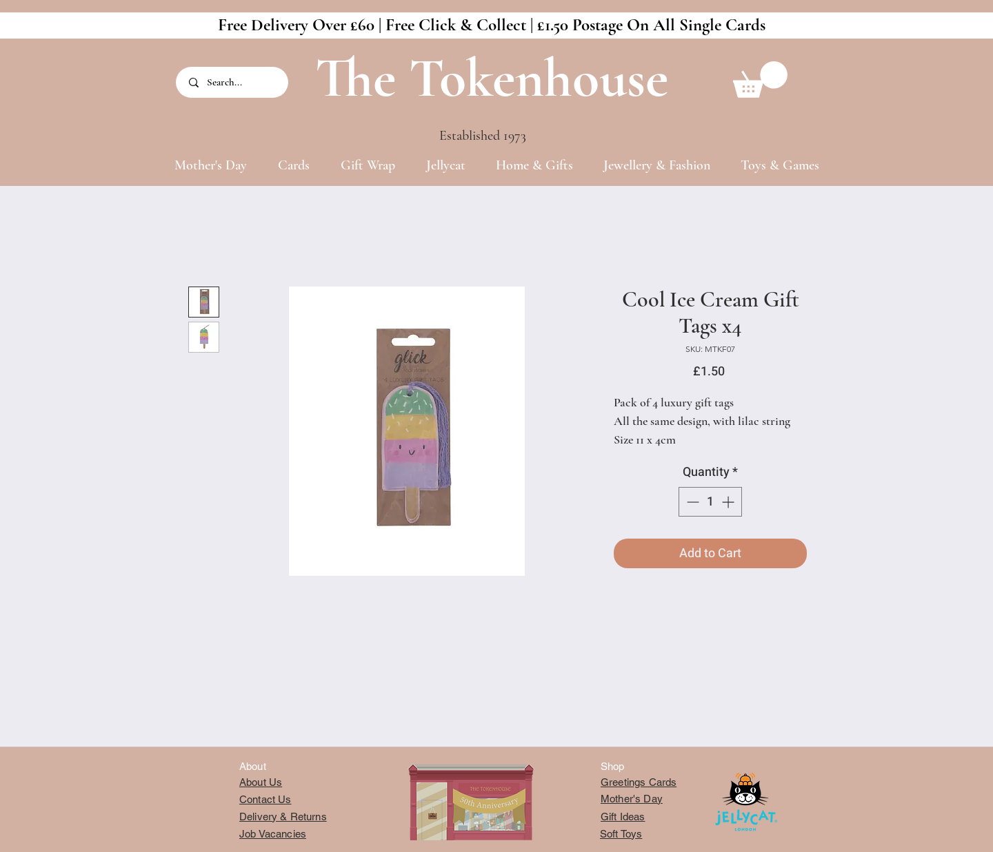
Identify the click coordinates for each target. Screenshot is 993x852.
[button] (760, 79)
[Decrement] (691, 502)
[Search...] (233, 82)
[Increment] (729, 502)
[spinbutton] (710, 502)
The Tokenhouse (491, 78)
